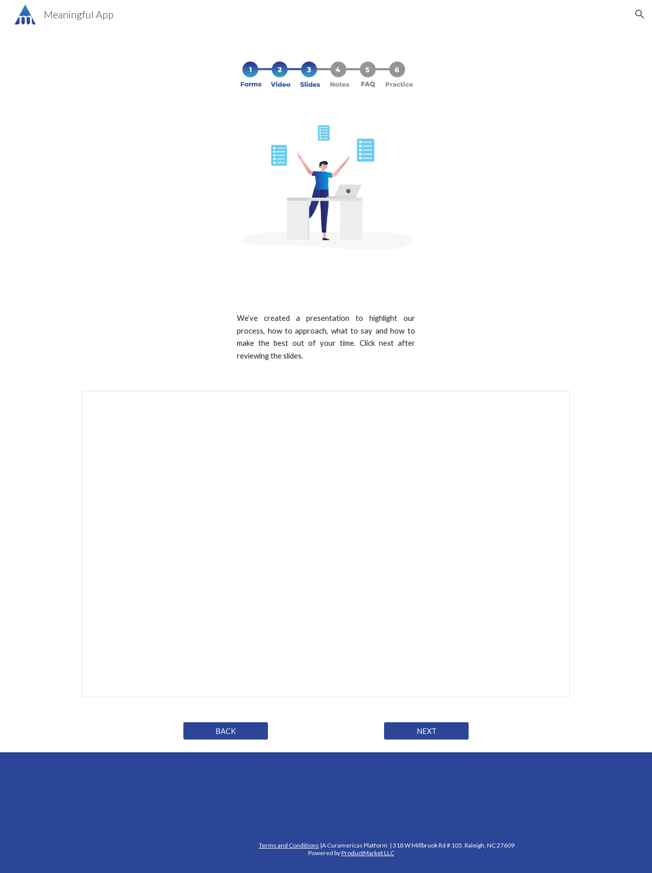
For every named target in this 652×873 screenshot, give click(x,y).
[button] (640, 14)
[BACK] (225, 731)
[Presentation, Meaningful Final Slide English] (325, 544)
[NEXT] (426, 731)
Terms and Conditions (289, 845)
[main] (326, 337)
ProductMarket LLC (367, 853)
